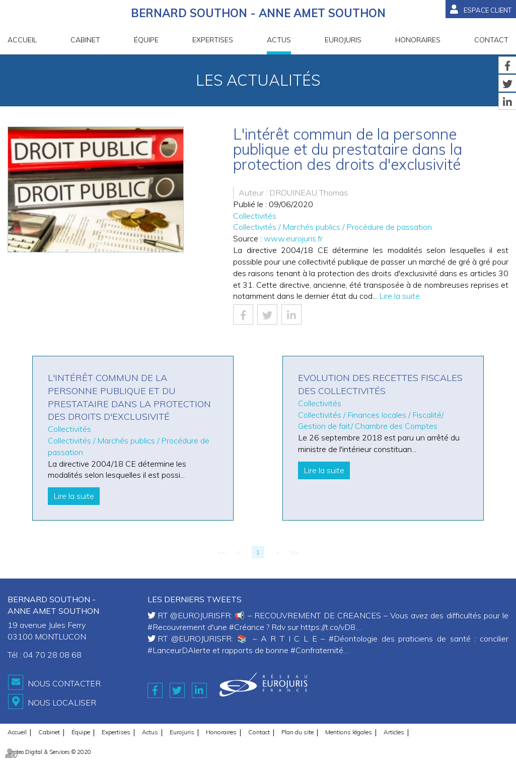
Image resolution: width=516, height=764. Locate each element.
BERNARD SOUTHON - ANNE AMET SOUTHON (258, 13)
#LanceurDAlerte (179, 650)
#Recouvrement (176, 627)
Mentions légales (348, 732)
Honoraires (417, 39)
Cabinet (85, 39)
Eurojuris (343, 39)
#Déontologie (353, 638)
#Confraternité (316, 650)
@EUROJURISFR (200, 615)
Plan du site (297, 732)
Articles (394, 732)
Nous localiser (62, 702)
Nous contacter (64, 683)
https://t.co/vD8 (328, 627)
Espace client (487, 10)
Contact (491, 39)
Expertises (212, 39)
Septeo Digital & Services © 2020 (49, 751)
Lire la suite (399, 296)
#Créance (246, 627)
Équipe (146, 39)
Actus (279, 39)
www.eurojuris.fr (293, 238)
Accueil (22, 39)
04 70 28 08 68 (52, 655)
